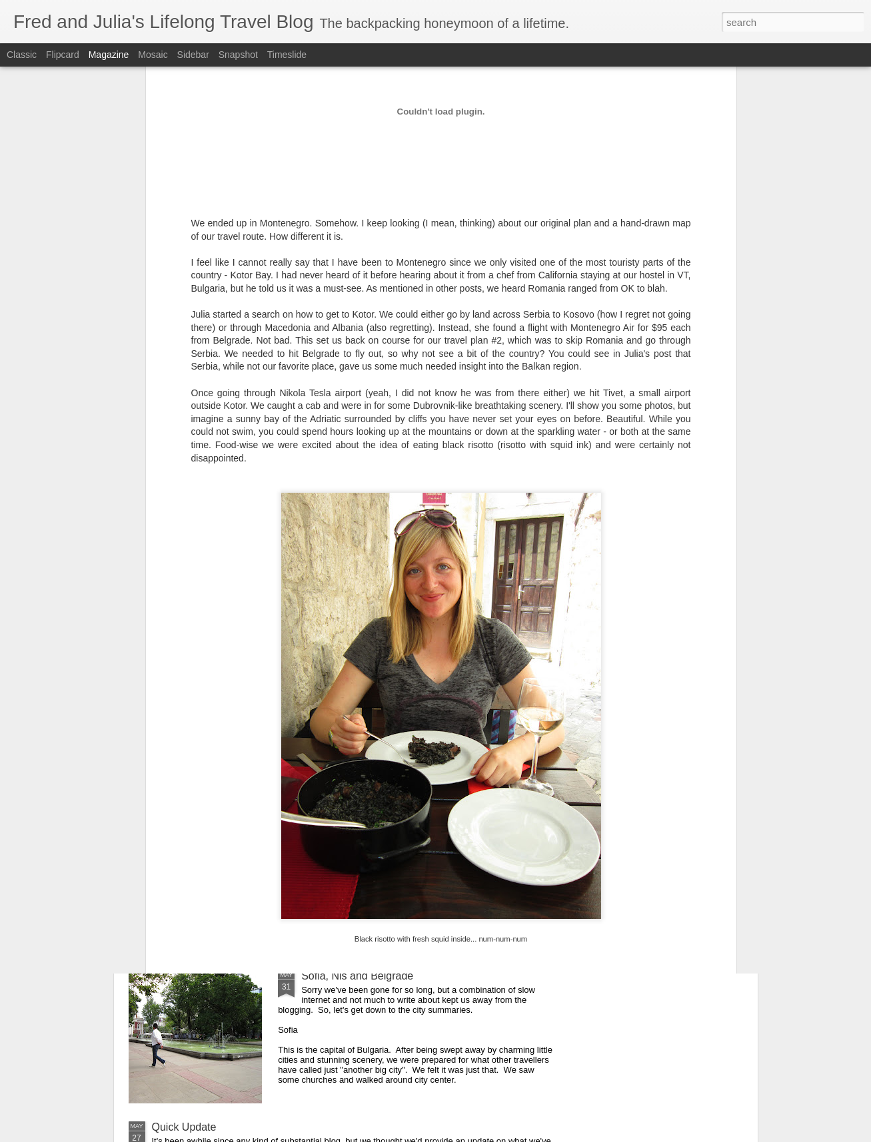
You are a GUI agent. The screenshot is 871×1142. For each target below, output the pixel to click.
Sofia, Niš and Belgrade (357, 976)
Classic (22, 54)
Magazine (109, 54)
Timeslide (287, 54)
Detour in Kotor (337, 742)
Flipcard (62, 54)
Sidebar (193, 54)
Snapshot (238, 54)
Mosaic (152, 54)
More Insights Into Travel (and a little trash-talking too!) (280, 893)
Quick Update (184, 1127)
